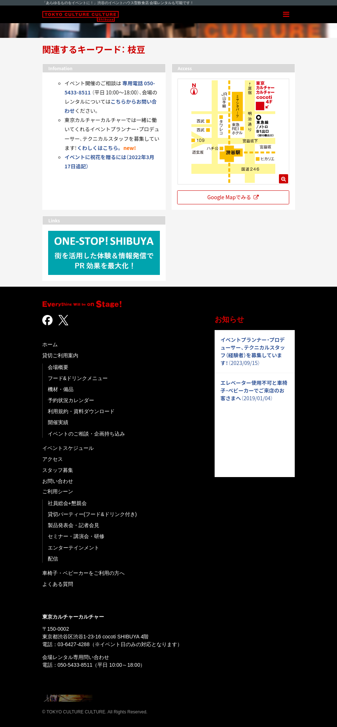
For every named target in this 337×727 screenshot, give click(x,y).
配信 (53, 559)
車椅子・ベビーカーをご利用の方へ (83, 573)
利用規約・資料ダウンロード (81, 411)
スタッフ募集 (57, 470)
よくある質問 (57, 584)
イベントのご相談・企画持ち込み (86, 434)
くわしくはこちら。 (99, 147)
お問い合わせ (57, 481)
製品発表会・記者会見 (73, 525)
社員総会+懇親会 (67, 503)
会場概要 (58, 367)
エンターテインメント (73, 548)
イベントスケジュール (68, 448)
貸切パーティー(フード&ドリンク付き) (92, 514)
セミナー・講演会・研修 (76, 536)
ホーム (50, 344)
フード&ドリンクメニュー (78, 378)
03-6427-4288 (74, 644)
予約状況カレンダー (71, 400)
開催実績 (58, 422)
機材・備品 (61, 389)
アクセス (52, 459)
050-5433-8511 (75, 665)
